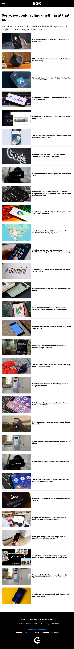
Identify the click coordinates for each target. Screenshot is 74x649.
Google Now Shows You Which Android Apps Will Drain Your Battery (51, 595)
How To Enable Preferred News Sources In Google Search (51, 499)
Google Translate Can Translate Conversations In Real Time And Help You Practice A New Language (51, 251)
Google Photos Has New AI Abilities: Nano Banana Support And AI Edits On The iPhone (51, 155)
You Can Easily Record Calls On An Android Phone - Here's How (52, 41)
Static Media (26, 623)
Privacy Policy (47, 619)
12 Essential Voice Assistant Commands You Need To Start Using (51, 60)
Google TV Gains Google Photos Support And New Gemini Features (51, 98)
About (23, 619)
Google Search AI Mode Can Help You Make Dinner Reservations (51, 117)
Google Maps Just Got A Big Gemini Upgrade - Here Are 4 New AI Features (51, 213)
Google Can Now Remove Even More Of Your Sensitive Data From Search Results (49, 519)
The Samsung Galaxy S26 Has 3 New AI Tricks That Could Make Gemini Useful (51, 136)
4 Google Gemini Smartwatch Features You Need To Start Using (51, 270)
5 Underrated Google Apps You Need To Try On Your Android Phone (50, 404)
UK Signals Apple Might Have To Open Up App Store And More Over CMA (51, 79)
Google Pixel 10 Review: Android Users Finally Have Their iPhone (51, 327)
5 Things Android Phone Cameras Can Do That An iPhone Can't (51, 423)
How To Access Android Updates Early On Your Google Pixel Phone (50, 385)
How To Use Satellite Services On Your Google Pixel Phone (51, 289)
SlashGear (55, 632)
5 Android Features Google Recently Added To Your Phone (51, 442)
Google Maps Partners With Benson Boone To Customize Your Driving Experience (49, 232)
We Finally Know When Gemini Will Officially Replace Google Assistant (49, 347)
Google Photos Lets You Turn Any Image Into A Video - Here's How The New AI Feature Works (49, 557)
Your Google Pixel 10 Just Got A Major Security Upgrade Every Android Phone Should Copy (49, 576)
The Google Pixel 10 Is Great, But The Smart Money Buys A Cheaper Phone (51, 366)
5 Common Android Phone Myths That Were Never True (51, 175)
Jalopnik (28, 632)
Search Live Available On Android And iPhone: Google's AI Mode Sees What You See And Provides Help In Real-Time (51, 194)
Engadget (18, 632)
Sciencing (45, 632)
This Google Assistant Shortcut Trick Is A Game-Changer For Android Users (50, 480)
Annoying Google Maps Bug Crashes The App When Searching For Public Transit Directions (49, 308)
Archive (33, 619)
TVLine (36, 632)
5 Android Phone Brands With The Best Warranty (51, 461)
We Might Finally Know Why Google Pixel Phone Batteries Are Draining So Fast (50, 538)
